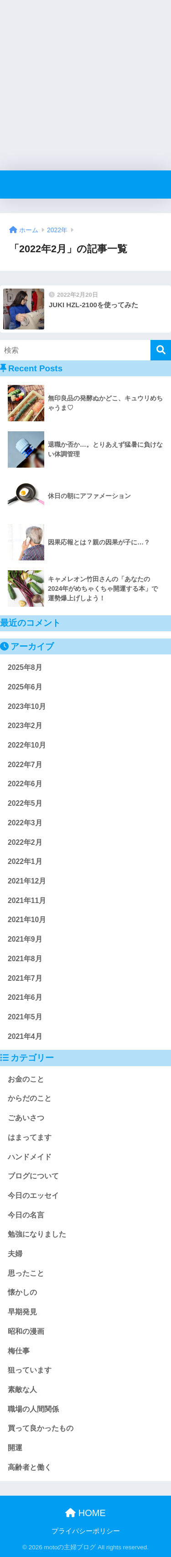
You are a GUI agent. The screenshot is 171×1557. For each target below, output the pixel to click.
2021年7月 (25, 978)
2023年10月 (27, 706)
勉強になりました (37, 1234)
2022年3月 (25, 823)
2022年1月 (25, 861)
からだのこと (30, 1098)
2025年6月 (25, 687)
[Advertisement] (85, 85)
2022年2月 (25, 842)
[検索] (160, 350)
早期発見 (22, 1312)
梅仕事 (19, 1351)
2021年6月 (25, 997)
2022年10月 (27, 745)
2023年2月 (25, 725)
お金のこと (26, 1079)
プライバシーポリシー (86, 1531)
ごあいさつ (26, 1118)
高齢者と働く (30, 1467)
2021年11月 (27, 900)
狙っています (30, 1370)
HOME (85, 1513)
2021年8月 (25, 959)
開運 (15, 1448)
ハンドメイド (30, 1157)
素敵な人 (22, 1389)
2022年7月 (25, 765)
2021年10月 (27, 919)
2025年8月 (25, 667)
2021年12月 (27, 881)
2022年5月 (25, 803)
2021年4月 (25, 1036)
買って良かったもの (40, 1428)
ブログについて (33, 1176)
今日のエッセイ (33, 1195)
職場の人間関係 (33, 1409)
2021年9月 (25, 939)
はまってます (30, 1137)
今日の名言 (26, 1215)
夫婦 (15, 1254)
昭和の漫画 (26, 1331)
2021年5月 (25, 1017)
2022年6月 (25, 784)
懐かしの (22, 1292)
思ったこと (26, 1273)
